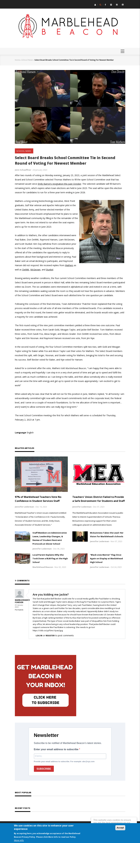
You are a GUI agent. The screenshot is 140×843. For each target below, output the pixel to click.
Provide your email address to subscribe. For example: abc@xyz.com (64, 761)
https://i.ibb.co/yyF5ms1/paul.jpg (48, 630)
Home (17, 60)
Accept (120, 827)
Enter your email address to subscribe (56, 749)
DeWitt (25, 269)
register (50, 635)
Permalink (19, 610)
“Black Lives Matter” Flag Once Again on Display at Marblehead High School (106, 558)
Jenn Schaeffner (23, 169)
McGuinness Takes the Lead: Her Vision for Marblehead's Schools (106, 534)
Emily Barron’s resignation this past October (59, 183)
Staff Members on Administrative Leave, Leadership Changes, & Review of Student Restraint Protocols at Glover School (50, 538)
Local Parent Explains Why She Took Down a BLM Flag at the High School (50, 558)
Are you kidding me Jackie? (51, 594)
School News (27, 60)
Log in (39, 635)
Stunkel (49, 269)
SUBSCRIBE (44, 769)
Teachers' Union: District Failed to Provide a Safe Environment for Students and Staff (98, 499)
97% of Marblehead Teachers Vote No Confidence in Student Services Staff (38, 499)
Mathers (69, 265)
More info (19, 840)
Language (20, 432)
